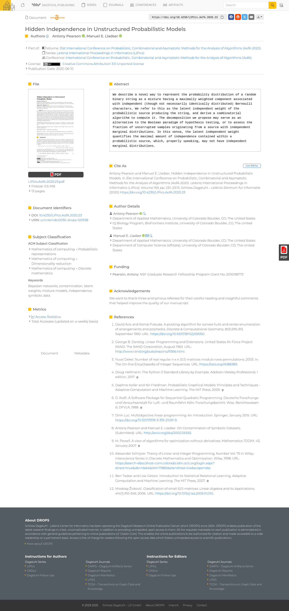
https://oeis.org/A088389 (218, 364)
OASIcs (31, 570)
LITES (91, 579)
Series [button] (88, 5)
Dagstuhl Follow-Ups (40, 575)
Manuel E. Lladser (102, 36)
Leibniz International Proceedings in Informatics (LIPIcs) (100, 53)
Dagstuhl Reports (99, 570)
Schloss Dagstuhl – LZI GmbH (121, 605)
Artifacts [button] (173, 5)
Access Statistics (46, 317)
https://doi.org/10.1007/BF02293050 (177, 334)
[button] (53, 5)
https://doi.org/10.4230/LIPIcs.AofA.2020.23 (152, 192)
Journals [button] (113, 5)
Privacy (187, 605)
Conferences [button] (143, 5)
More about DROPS (40, 543)
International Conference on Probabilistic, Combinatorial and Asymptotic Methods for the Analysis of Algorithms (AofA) (159, 58)
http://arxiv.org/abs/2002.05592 (167, 433)
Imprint (174, 605)
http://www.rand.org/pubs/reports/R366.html (149, 351)
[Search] (246, 5)
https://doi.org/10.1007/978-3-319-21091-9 (146, 420)
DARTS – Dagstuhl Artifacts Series (110, 566)
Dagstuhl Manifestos (101, 575)
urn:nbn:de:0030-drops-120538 (64, 220)
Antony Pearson (66, 36)
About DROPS (155, 605)
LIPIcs (31, 566)
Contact (202, 605)
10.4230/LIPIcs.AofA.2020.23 (60, 215)
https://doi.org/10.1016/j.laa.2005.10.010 (184, 493)
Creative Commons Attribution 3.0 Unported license (93, 64)
